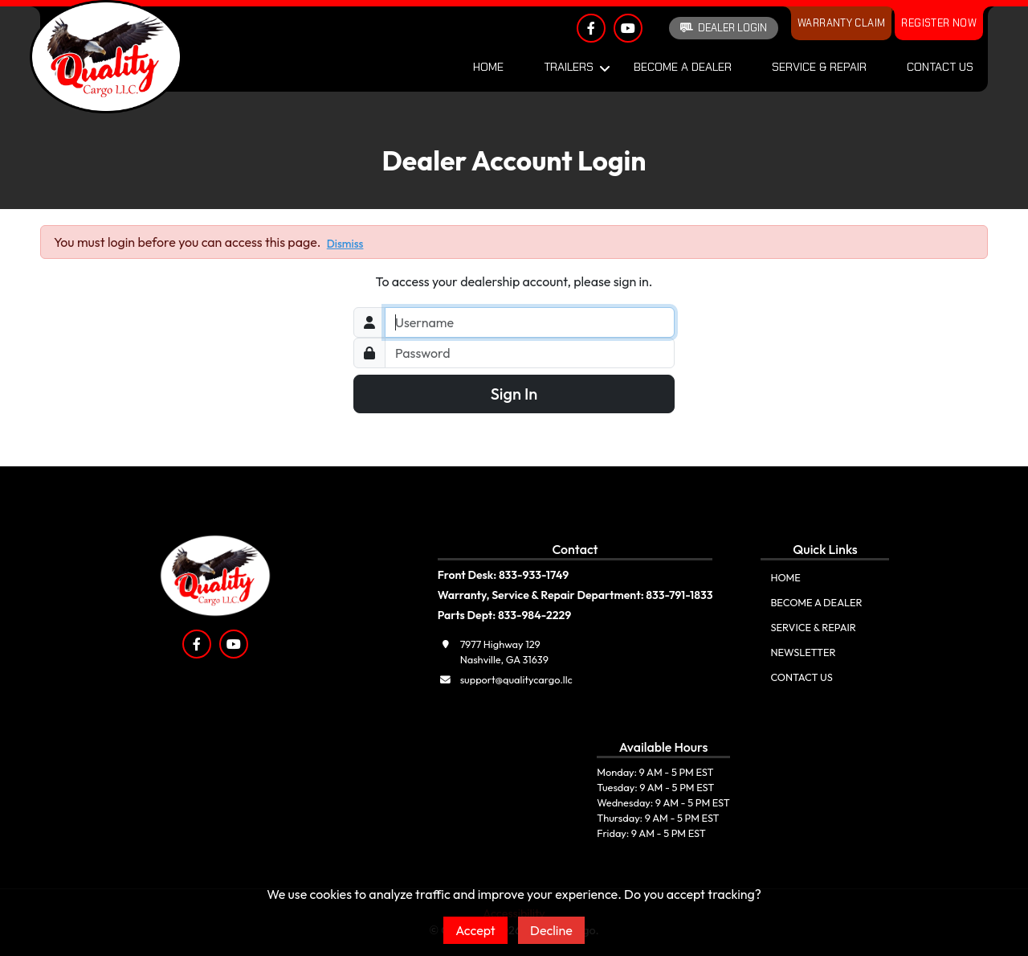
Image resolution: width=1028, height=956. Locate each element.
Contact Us (940, 66)
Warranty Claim (841, 23)
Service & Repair (819, 66)
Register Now (939, 23)
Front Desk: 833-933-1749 (503, 575)
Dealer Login (723, 28)
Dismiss (345, 243)
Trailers (569, 66)
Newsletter (802, 652)
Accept (475, 930)
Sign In (514, 394)
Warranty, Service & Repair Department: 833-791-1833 (575, 595)
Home (488, 66)
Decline (551, 930)
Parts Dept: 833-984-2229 (505, 615)
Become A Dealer (683, 66)
